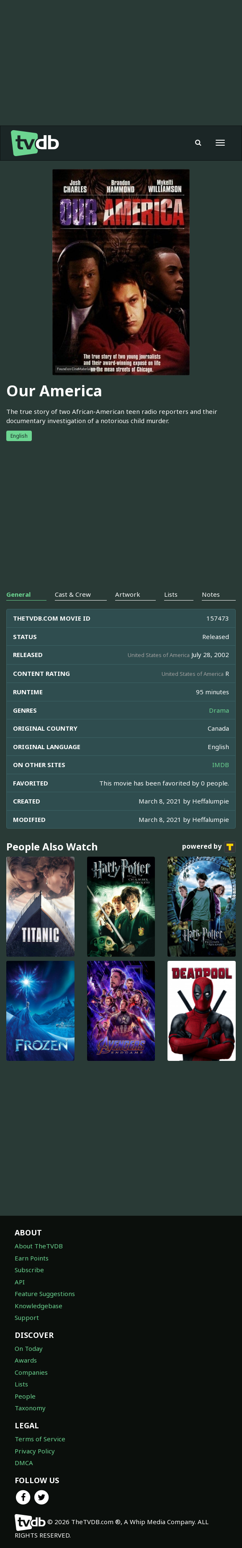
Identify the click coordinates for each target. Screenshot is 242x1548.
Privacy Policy (35, 1451)
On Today (29, 1348)
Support (27, 1317)
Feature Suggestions (45, 1293)
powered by (209, 847)
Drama (219, 710)
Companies (31, 1372)
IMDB (220, 764)
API (20, 1282)
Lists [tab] (171, 594)
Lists (21, 1384)
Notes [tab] (211, 594)
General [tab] (18, 594)
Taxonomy (30, 1408)
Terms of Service (40, 1439)
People (25, 1396)
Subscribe (29, 1270)
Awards (26, 1360)
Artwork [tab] (127, 594)
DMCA (24, 1462)
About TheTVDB (39, 1246)
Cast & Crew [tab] (73, 594)
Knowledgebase (38, 1306)
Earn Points (32, 1258)
